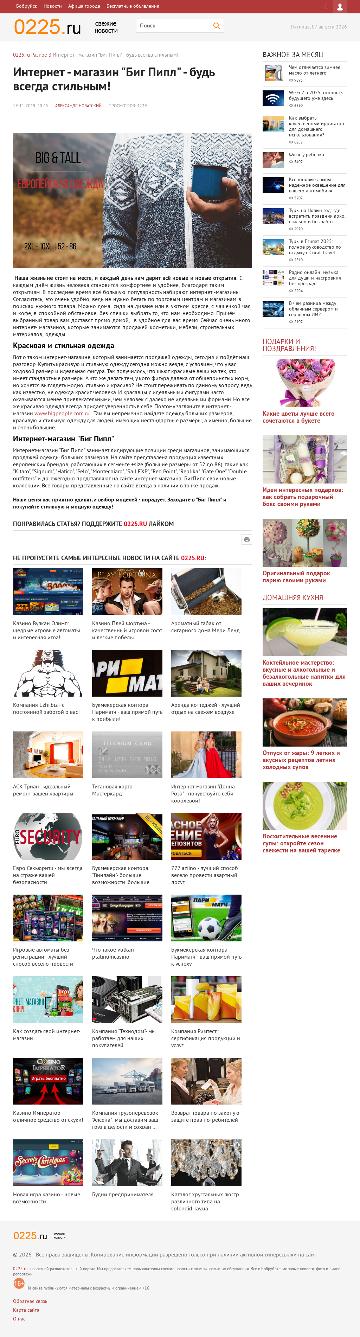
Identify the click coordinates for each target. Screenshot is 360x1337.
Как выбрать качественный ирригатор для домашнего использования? (316, 126)
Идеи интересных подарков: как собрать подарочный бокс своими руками (303, 497)
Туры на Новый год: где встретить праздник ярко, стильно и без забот (317, 216)
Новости (53, 6)
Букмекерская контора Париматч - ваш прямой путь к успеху (206, 957)
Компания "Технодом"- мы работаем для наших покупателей (124, 1038)
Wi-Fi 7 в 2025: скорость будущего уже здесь (316, 96)
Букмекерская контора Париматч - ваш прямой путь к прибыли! (127, 712)
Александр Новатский (78, 106)
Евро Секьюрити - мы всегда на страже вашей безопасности (48, 875)
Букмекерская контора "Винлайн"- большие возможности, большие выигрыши (120, 879)
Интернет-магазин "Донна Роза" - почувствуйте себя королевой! (203, 794)
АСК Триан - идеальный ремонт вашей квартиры (43, 790)
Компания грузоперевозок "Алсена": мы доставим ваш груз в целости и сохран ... (125, 1120)
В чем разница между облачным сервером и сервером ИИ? (313, 309)
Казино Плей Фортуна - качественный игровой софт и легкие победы (127, 630)
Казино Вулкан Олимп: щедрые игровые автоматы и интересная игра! (46, 630)
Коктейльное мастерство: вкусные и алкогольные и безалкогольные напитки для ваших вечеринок (304, 673)
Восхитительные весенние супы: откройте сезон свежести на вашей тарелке (301, 844)
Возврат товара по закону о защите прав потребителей (205, 1117)
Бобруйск (26, 6)
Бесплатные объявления (133, 6)
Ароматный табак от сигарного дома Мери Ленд (205, 627)
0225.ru (20, 1269)
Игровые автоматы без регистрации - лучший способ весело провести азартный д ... (43, 961)
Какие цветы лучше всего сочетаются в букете (299, 417)
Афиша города (84, 6)
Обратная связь (30, 1302)
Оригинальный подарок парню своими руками (296, 577)
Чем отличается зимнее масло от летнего (314, 70)
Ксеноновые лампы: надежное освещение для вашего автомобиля (317, 185)
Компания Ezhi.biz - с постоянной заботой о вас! (46, 709)
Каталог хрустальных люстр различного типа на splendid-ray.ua (205, 1202)
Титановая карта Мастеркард (112, 790)
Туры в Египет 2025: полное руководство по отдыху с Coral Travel (315, 247)
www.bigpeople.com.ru (62, 413)
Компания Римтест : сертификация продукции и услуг (205, 1038)
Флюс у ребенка (306, 155)
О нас (19, 1319)
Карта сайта (26, 1310)
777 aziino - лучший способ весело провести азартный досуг (204, 875)
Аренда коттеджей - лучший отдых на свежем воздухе (205, 709)
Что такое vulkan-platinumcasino (114, 954)
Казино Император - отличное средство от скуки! (48, 1117)
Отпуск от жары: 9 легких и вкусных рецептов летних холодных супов (301, 760)
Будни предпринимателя (123, 1194)
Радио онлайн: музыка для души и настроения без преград (315, 278)
